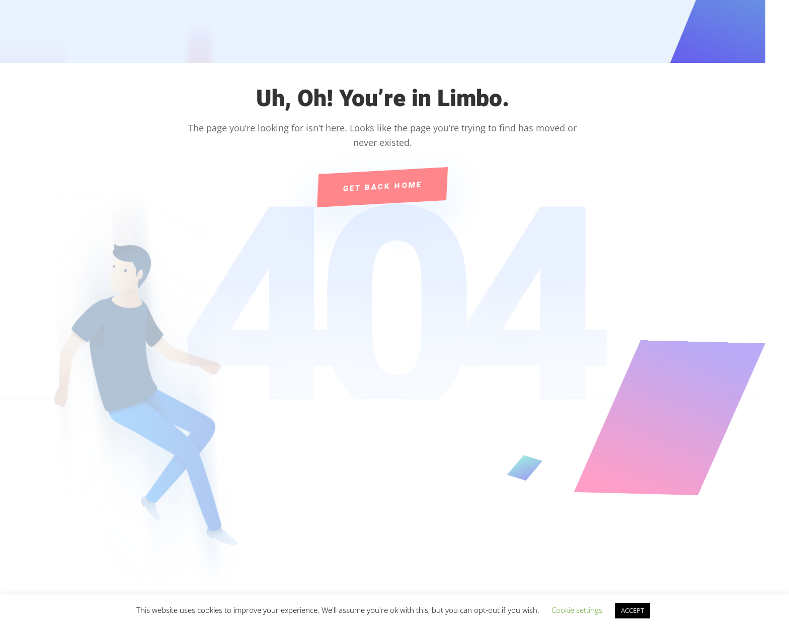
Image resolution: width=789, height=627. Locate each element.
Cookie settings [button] (576, 610)
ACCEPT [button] (632, 610)
